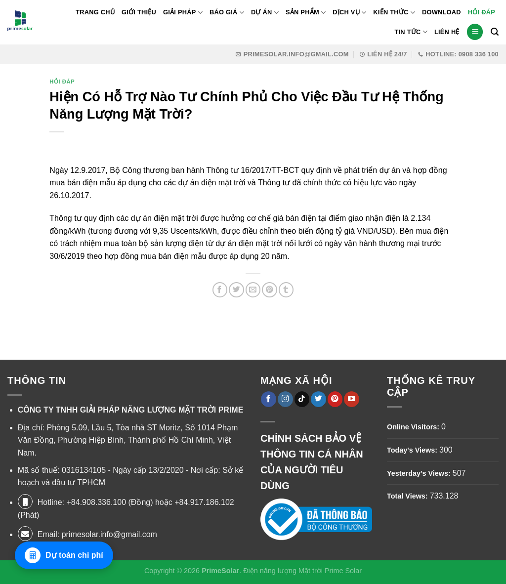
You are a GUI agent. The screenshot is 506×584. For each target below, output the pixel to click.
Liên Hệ (447, 32)
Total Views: (408, 496)
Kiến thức (394, 12)
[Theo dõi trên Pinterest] (335, 399)
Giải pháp (183, 12)
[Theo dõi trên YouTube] (351, 399)
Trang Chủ (95, 12)
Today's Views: (413, 450)
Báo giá (227, 12)
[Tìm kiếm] (495, 32)
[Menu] (475, 32)
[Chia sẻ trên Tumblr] (286, 289)
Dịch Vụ (349, 12)
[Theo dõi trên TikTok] (302, 399)
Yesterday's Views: (420, 473)
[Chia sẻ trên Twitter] (236, 289)
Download (441, 12)
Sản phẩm (306, 12)
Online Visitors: (414, 427)
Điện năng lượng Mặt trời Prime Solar (302, 571)
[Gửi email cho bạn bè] (253, 289)
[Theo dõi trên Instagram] (285, 399)
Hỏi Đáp (481, 12)
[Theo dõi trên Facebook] (268, 399)
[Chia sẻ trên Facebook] (220, 289)
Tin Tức (410, 32)
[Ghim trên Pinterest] (269, 289)
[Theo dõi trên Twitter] (318, 399)
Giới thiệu (139, 12)
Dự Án (265, 12)
